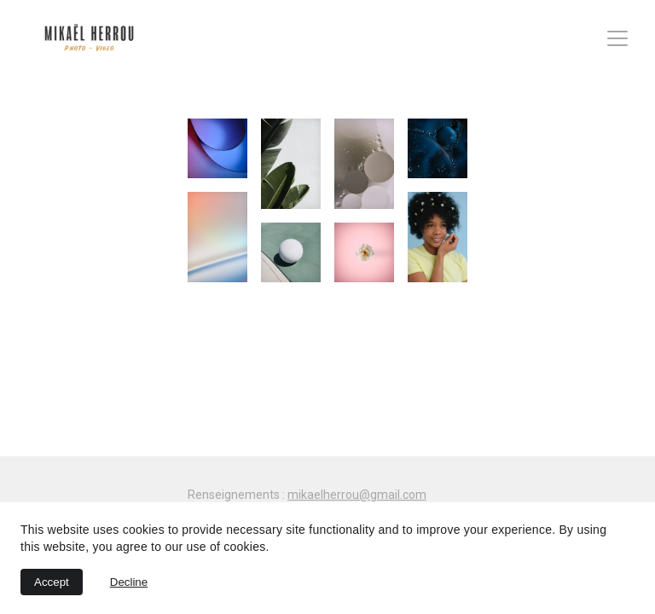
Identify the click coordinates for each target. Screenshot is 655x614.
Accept (51, 582)
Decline (129, 582)
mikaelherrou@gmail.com (356, 494)
